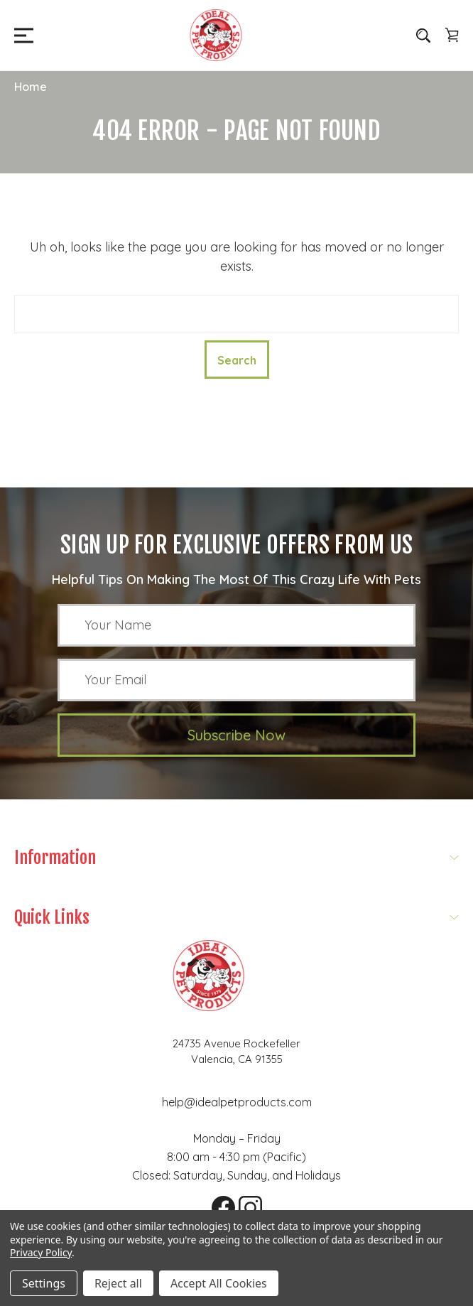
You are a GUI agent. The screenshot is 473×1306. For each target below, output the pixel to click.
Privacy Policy (41, 1252)
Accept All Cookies (218, 1283)
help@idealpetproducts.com (237, 1102)
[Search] (423, 35)
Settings (43, 1283)
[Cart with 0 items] (452, 35)
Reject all (118, 1283)
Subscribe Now (236, 735)
